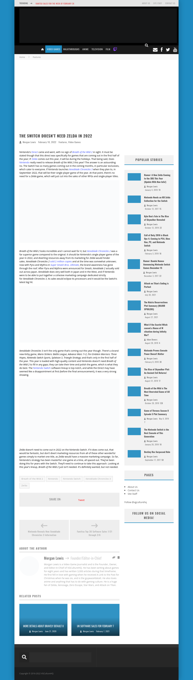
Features (63, 142)
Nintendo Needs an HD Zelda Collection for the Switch (157, 199)
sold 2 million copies (61, 261)
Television (97, 49)
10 (161, 444)
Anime (85, 49)
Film (108, 49)
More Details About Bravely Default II (43, 626)
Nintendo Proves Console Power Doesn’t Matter (155, 352)
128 (161, 403)
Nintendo (24, 162)
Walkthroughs (71, 49)
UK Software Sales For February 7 (95, 626)
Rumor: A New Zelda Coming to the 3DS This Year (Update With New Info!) (157, 178)
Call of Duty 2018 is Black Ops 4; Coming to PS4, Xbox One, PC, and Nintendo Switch (157, 240)
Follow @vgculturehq (135, 502)
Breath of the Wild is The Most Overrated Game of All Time (157, 391)
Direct (35, 152)
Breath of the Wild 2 (32, 478)
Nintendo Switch (42, 368)
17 (160, 381)
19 (160, 190)
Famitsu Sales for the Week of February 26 (55, 3)
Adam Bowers (152, 339)
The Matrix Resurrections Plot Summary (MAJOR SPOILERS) (156, 305)
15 (160, 209)
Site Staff (157, 3)
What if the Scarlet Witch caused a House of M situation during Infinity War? (155, 330)
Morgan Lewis (29, 142)
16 (160, 253)
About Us (146, 3)
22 (161, 227)
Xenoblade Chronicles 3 (81, 169)
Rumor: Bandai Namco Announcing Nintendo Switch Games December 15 (156, 264)
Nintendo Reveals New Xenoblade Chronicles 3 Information (44, 533)
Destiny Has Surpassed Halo (157, 452)
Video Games (53, 49)
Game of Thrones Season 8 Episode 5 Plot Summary (156, 412)
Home (22, 57)
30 (161, 362)
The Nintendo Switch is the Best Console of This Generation (156, 433)
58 (162, 460)
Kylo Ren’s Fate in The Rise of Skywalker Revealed (156, 217)
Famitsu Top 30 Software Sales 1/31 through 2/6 (94, 533)
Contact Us (170, 3)
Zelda (24, 485)
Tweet (81, 500)
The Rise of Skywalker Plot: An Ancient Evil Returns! (157, 371)
